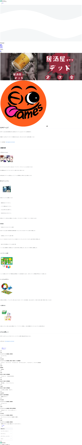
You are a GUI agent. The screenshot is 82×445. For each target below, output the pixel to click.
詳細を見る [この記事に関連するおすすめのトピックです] (3, 428)
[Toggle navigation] (6, 1)
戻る (3, 425)
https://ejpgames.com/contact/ (9, 341)
